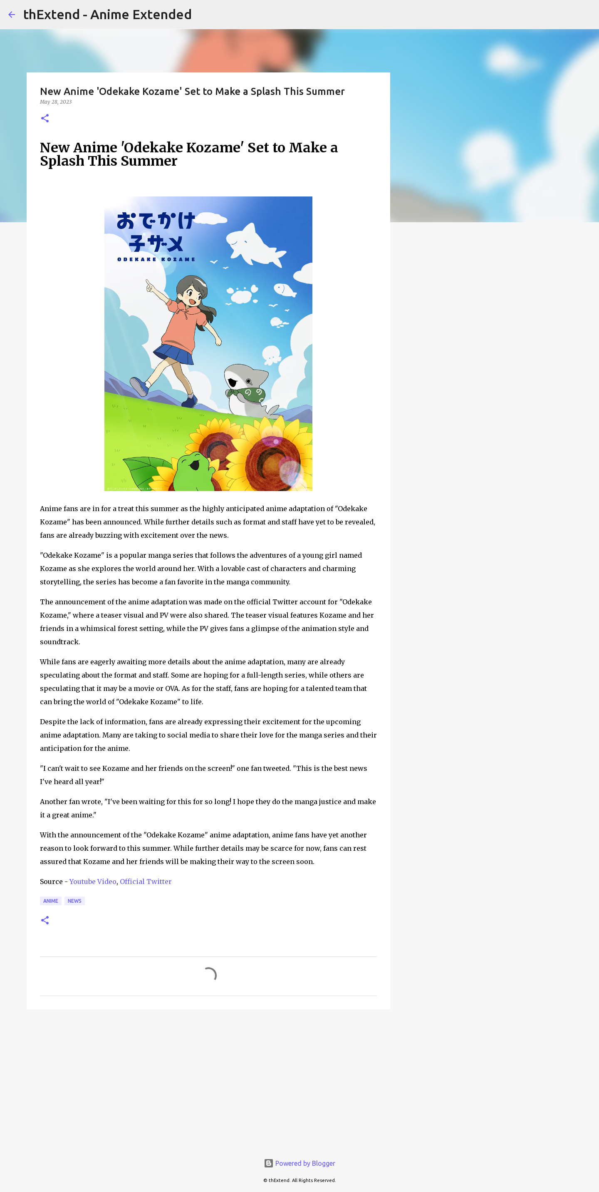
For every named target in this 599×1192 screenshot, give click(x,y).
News (75, 901)
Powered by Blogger (299, 1163)
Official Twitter (146, 881)
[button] (45, 118)
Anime (50, 901)
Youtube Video (92, 881)
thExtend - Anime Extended (107, 14)
